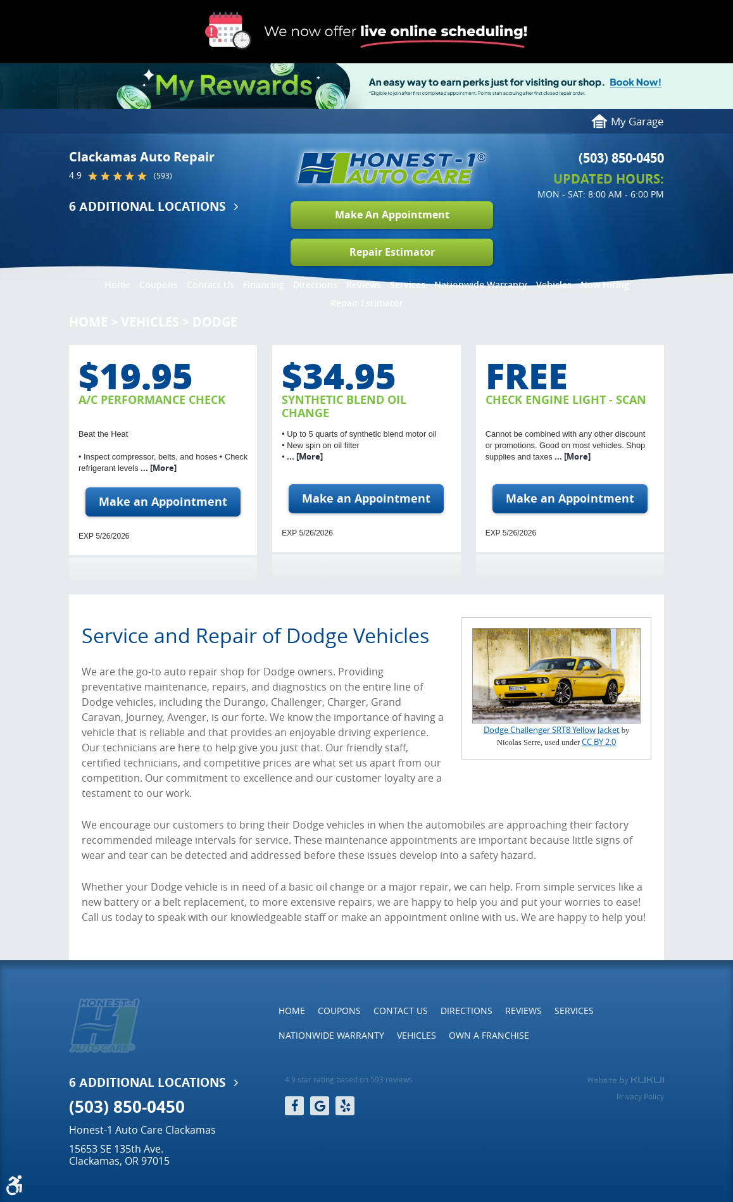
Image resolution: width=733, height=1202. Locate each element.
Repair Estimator (392, 252)
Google (319, 1105)
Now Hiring (604, 285)
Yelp (344, 1105)
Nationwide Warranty (480, 285)
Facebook (294, 1105)
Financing (263, 285)
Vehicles (554, 285)
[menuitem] (117, 281)
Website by (625, 1080)
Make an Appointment (163, 502)
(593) (163, 176)
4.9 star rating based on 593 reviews (349, 1079)
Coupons (158, 285)
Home (117, 285)
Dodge (214, 321)
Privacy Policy (640, 1096)
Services (407, 285)
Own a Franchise (489, 1035)
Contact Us (210, 285)
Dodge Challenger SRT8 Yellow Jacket (552, 730)
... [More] (158, 467)
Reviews (363, 285)
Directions (315, 285)
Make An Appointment (392, 215)
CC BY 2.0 (599, 742)
